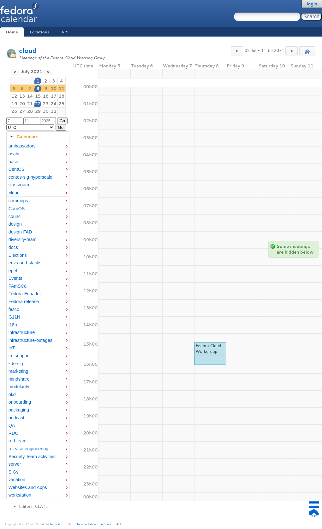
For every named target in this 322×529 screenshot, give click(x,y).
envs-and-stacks (25, 262)
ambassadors (22, 145)
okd (12, 394)
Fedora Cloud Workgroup (208, 348)
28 (30, 111)
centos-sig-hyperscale (30, 177)
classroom (19, 184)
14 (30, 96)
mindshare (19, 379)
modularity (19, 386)
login (312, 4)
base (13, 161)
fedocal (55, 524)
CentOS (17, 169)
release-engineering (28, 448)
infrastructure (22, 332)
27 (22, 111)
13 (22, 96)
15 (38, 96)
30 (46, 111)
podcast (16, 417)
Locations (40, 32)
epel (13, 270)
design (15, 224)
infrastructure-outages (30, 340)
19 (14, 103)
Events (15, 278)
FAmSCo (18, 286)
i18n (13, 324)
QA (12, 425)
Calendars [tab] (23, 136)
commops (18, 200)
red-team (18, 440)
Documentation (86, 524)
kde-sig (16, 363)
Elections (18, 255)
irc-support (19, 355)
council (16, 216)
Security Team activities (32, 456)
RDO (14, 433)
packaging (19, 409)
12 (14, 96)
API (65, 32)
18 (62, 96)
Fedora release (24, 301)
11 (62, 88)
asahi (14, 153)
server (15, 464)
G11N (14, 316)
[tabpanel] (37, 320)
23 (46, 103)
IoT (12, 347)
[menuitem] (38, 146)
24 (54, 103)
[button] (237, 50)
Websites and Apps (28, 487)
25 (62, 103)
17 (54, 96)
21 (30, 103)
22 (38, 103)
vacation (17, 479)
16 (46, 96)
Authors (106, 524)
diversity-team (23, 239)
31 (54, 111)
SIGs (14, 471)
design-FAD (20, 231)
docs (13, 247)
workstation (20, 494)
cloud (28, 50)
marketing (18, 371)
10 (54, 88)
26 (14, 111)
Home (12, 32)
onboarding (20, 402)
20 (22, 103)
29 (38, 111)
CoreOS (17, 208)
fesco (14, 309)
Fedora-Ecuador (25, 293)
